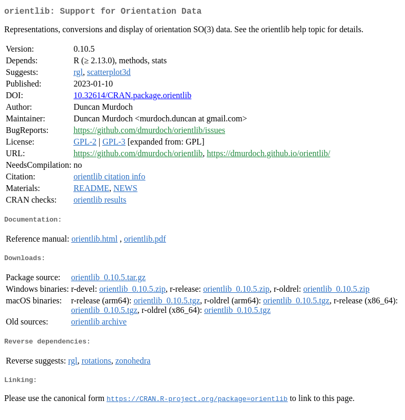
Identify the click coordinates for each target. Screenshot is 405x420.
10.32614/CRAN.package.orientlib (132, 97)
